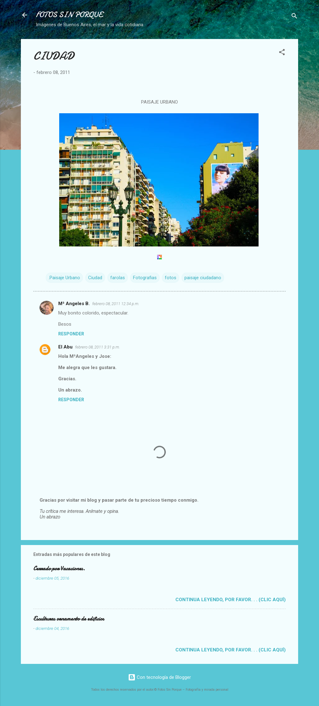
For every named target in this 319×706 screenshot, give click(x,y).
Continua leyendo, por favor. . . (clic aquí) (230, 599)
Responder (71, 333)
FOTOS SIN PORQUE (69, 15)
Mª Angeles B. (74, 303)
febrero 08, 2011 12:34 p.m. (115, 303)
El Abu (65, 347)
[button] (282, 53)
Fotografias (145, 277)
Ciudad (95, 277)
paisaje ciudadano (202, 277)
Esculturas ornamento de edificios (68, 619)
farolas (117, 277)
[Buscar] (294, 17)
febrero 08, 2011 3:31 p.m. (97, 347)
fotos (170, 277)
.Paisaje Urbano (64, 277)
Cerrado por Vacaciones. (59, 568)
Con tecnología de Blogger (159, 677)
